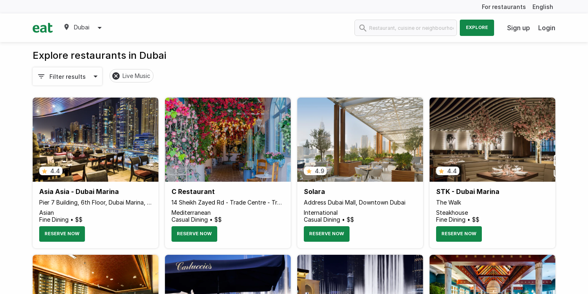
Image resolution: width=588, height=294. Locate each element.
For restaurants (504, 6)
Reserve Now (62, 233)
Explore (477, 27)
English (542, 6)
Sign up (518, 28)
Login (546, 28)
